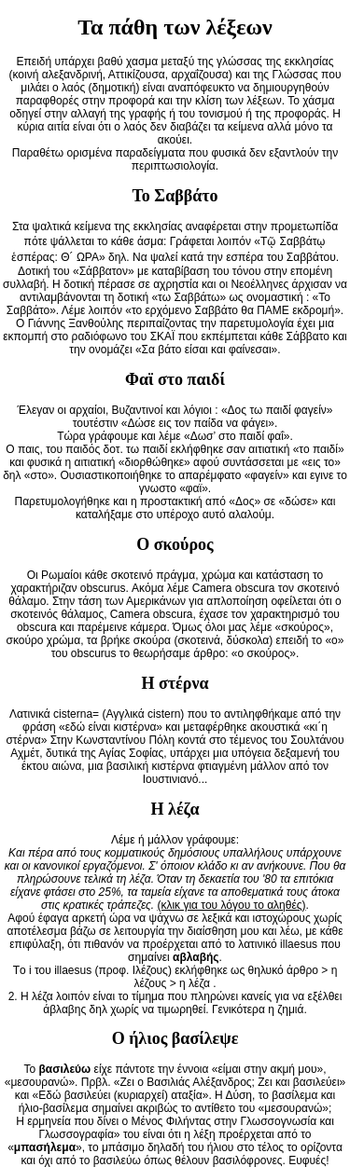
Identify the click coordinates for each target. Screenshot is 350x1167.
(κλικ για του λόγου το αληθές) (231, 905)
